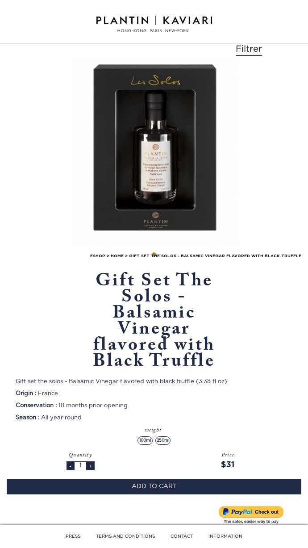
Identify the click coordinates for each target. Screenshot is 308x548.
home (117, 256)
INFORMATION (225, 536)
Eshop (97, 256)
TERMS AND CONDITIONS (125, 536)
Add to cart (154, 486)
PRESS (73, 536)
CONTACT (182, 536)
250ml (163, 441)
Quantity (80, 455)
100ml (145, 441)
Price (227, 455)
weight (154, 430)
